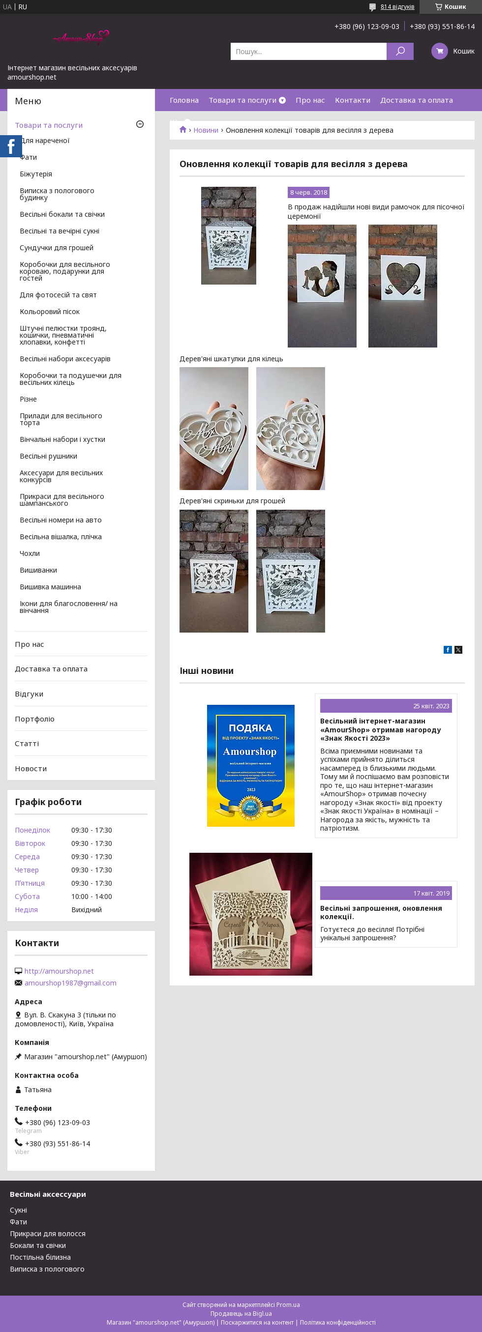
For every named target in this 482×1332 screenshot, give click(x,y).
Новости (31, 768)
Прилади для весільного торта (61, 419)
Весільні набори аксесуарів (65, 359)
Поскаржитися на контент (257, 1322)
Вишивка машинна (50, 587)
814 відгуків (398, 6)
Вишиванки (38, 571)
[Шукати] (400, 51)
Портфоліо (35, 718)
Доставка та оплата (416, 100)
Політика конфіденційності (338, 1322)
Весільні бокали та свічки (62, 215)
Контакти (352, 100)
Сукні (18, 1210)
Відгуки (29, 693)
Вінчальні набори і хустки (62, 440)
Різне (28, 400)
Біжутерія (36, 174)
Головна (184, 100)
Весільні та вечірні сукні (59, 231)
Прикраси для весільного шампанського (62, 500)
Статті (27, 743)
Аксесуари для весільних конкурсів (61, 476)
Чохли (30, 554)
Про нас (310, 100)
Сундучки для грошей (56, 248)
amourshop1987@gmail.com (71, 983)
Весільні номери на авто (61, 520)
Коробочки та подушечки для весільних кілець (70, 379)
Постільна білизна (40, 1257)
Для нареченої (45, 141)
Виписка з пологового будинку (57, 194)
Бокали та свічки (38, 1245)
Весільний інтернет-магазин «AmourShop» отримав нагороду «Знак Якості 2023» (380, 730)
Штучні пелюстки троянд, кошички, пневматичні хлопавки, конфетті (63, 336)
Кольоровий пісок (50, 312)
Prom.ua (288, 1305)
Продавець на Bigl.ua (241, 1313)
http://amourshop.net (59, 971)
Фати (28, 158)
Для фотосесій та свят (58, 295)
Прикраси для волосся (48, 1233)
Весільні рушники (48, 457)
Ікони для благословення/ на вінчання (69, 607)
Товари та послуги (242, 100)
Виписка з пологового (47, 1269)
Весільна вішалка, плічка (61, 537)
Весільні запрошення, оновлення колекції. (381, 912)
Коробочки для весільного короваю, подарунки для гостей (65, 272)
